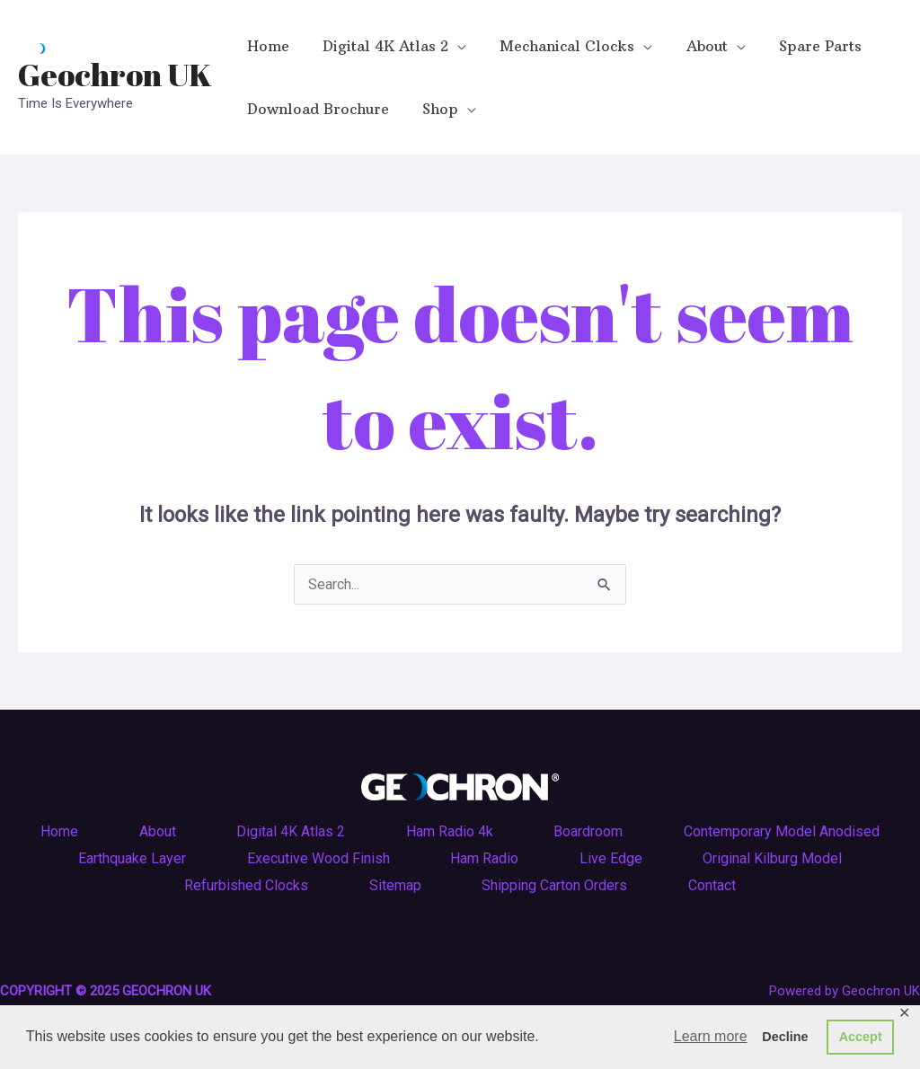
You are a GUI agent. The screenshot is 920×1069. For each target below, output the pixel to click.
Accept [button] (860, 1036)
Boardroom (591, 831)
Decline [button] (785, 1036)
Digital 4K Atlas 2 (289, 831)
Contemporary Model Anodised (787, 831)
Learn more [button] (711, 1036)
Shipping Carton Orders (556, 885)
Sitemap (394, 885)
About (154, 831)
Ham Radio (484, 858)
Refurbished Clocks (243, 885)
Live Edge (612, 858)
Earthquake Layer (127, 858)
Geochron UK (115, 74)
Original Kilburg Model (776, 858)
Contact (715, 885)
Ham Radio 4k (450, 831)
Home (54, 831)
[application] (450, 46)
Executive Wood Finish (315, 858)
